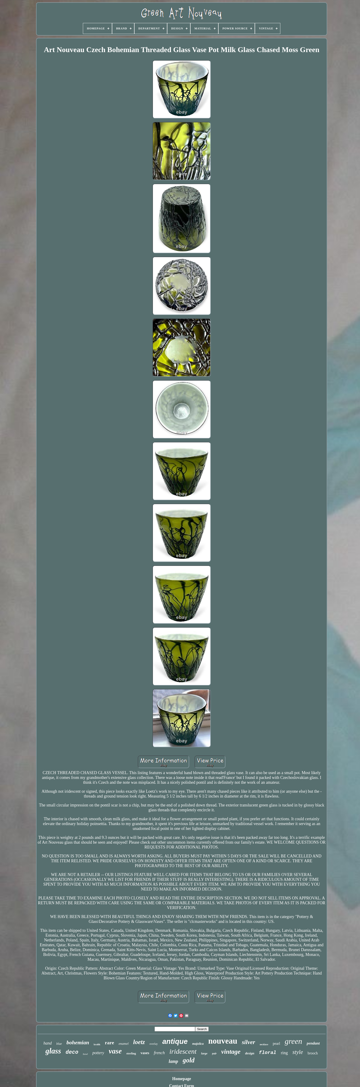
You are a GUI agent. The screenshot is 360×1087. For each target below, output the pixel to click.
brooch (313, 1053)
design (249, 1053)
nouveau (222, 1040)
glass (53, 1051)
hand (47, 1043)
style (297, 1052)
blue (59, 1043)
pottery (98, 1052)
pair (214, 1053)
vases (145, 1053)
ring (284, 1052)
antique (175, 1041)
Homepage (181, 1078)
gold (189, 1060)
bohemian (77, 1042)
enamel (124, 1043)
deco (72, 1052)
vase (115, 1051)
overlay (153, 1043)
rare (109, 1042)
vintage (231, 1051)
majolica (198, 1043)
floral (267, 1052)
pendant (313, 1043)
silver (248, 1042)
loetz (139, 1042)
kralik (97, 1044)
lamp (173, 1061)
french (159, 1052)
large (204, 1053)
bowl (85, 1054)
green (293, 1041)
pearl (276, 1043)
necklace (264, 1044)
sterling (131, 1053)
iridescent (183, 1051)
